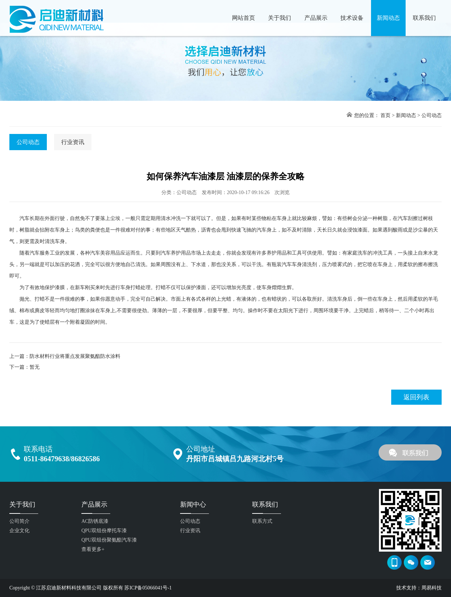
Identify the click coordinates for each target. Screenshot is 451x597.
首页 (385, 115)
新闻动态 (388, 18)
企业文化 (19, 530)
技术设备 (351, 18)
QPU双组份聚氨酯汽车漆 (109, 540)
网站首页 (243, 18)
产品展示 (315, 18)
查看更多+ (92, 549)
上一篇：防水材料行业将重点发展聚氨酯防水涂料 (64, 356)
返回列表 (416, 397)
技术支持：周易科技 (419, 588)
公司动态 (431, 115)
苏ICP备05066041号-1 (147, 588)
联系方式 (262, 521)
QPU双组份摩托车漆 (104, 530)
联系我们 (424, 18)
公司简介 (19, 521)
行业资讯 (72, 142)
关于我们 (279, 18)
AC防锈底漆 (94, 521)
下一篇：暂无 (24, 367)
